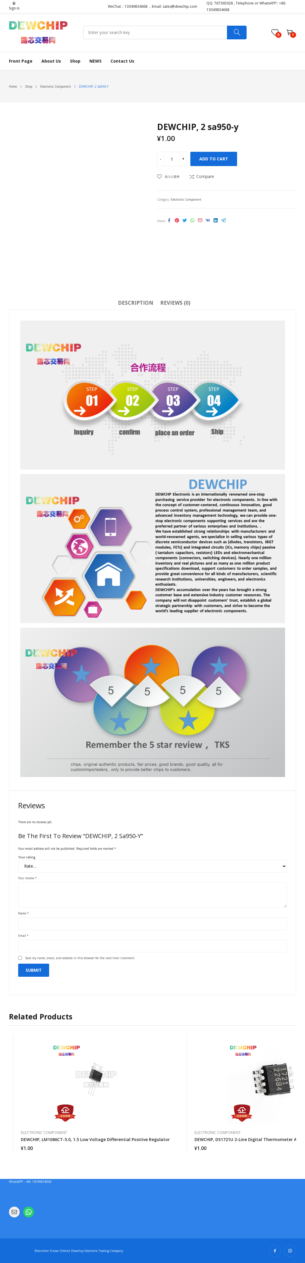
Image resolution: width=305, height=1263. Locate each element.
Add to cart (213, 159)
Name (23, 913)
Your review (27, 878)
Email (23, 936)
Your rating (26, 857)
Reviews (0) (175, 302)
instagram (290, 1251)
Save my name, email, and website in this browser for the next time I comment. (80, 958)
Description (135, 302)
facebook (275, 1251)
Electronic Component (186, 199)
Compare (205, 176)
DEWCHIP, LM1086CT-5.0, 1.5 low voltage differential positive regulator (95, 1139)
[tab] (135, 304)
